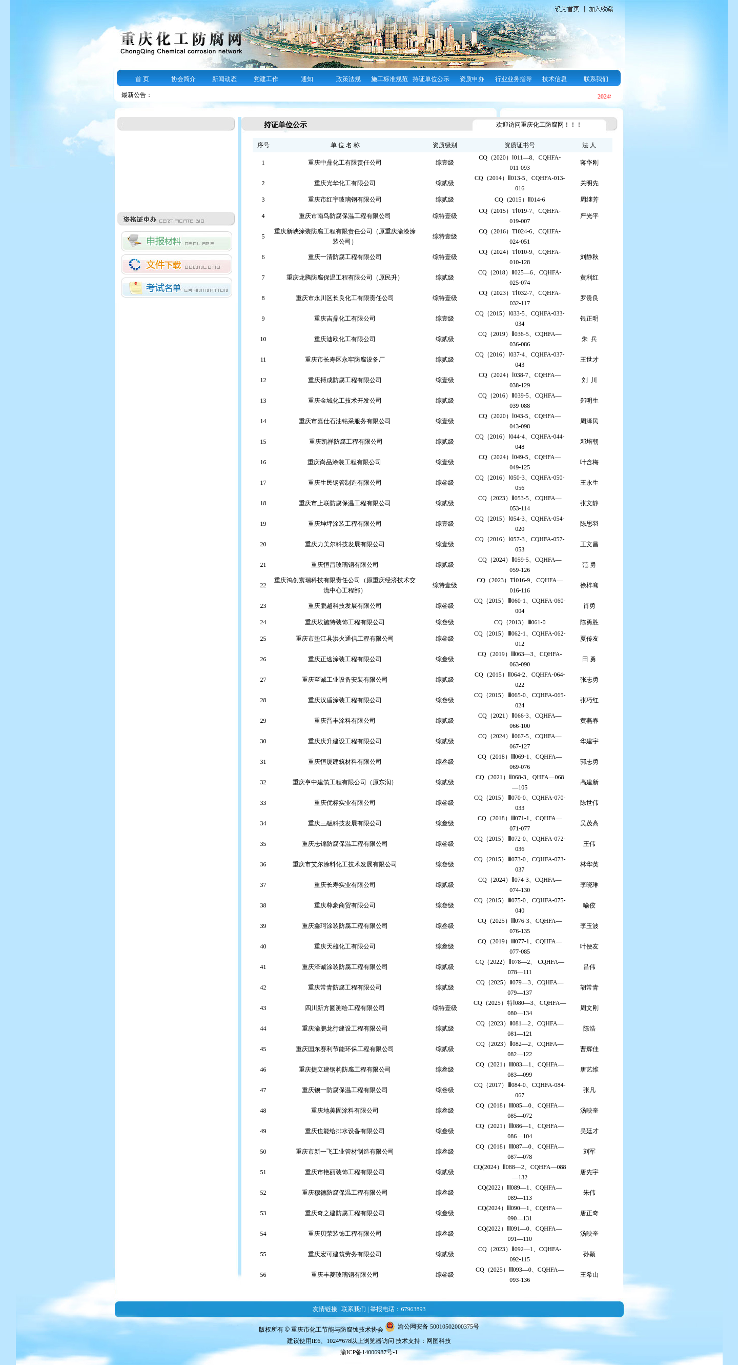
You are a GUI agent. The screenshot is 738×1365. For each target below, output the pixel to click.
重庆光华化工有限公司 (345, 183)
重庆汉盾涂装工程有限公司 (345, 700)
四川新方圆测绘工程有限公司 (345, 1008)
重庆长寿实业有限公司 (345, 884)
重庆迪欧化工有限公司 (345, 339)
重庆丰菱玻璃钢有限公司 (345, 1274)
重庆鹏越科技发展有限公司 (345, 605)
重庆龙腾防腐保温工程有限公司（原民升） (344, 277)
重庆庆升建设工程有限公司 (345, 741)
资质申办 (472, 79)
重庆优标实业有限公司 (345, 802)
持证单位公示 (431, 79)
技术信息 (554, 79)
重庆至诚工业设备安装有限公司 (345, 679)
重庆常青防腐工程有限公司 (345, 987)
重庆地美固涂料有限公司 (345, 1110)
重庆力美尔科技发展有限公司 (345, 544)
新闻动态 (224, 79)
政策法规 (348, 79)
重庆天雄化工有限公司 (345, 946)
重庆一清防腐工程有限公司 (345, 257)
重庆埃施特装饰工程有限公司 (345, 622)
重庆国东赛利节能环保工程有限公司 (345, 1049)
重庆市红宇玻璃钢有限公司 (345, 199)
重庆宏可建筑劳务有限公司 (345, 1254)
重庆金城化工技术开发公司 (345, 400)
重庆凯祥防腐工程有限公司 (345, 441)
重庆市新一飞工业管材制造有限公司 (345, 1151)
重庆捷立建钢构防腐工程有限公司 (345, 1069)
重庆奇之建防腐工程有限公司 (345, 1213)
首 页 (142, 79)
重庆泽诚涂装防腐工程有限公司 (345, 967)
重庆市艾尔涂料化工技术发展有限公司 (345, 864)
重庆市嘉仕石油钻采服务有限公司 (345, 421)
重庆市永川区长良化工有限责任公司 (345, 298)
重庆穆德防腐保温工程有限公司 (345, 1192)
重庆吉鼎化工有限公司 (345, 318)
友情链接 (325, 1309)
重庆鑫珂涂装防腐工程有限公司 (345, 925)
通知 (307, 79)
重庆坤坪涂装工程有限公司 (345, 523)
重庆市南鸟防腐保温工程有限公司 (345, 216)
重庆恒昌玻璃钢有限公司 (345, 564)
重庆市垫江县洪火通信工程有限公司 (345, 638)
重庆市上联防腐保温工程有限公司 (345, 503)
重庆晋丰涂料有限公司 (345, 720)
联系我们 (596, 79)
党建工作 (266, 79)
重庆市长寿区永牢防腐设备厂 (345, 359)
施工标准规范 (389, 79)
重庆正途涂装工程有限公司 (345, 659)
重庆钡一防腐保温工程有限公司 (345, 1090)
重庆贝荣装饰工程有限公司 (345, 1233)
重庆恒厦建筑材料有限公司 (345, 761)
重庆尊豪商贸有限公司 (345, 905)
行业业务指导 (513, 79)
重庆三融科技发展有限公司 (345, 823)
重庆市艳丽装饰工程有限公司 (345, 1172)
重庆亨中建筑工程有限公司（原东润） (345, 782)
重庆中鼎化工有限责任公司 (345, 162)
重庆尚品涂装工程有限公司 (345, 462)
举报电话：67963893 (397, 1309)
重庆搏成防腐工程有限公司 (345, 380)
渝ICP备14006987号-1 (369, 1352)
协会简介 (183, 79)
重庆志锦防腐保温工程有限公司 (345, 843)
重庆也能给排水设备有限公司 (345, 1131)
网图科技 (438, 1340)
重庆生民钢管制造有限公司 (345, 482)
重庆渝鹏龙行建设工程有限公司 (345, 1028)
